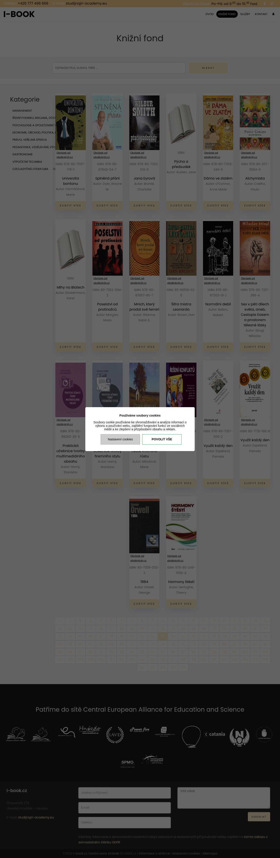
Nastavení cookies (120, 439)
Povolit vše (162, 439)
